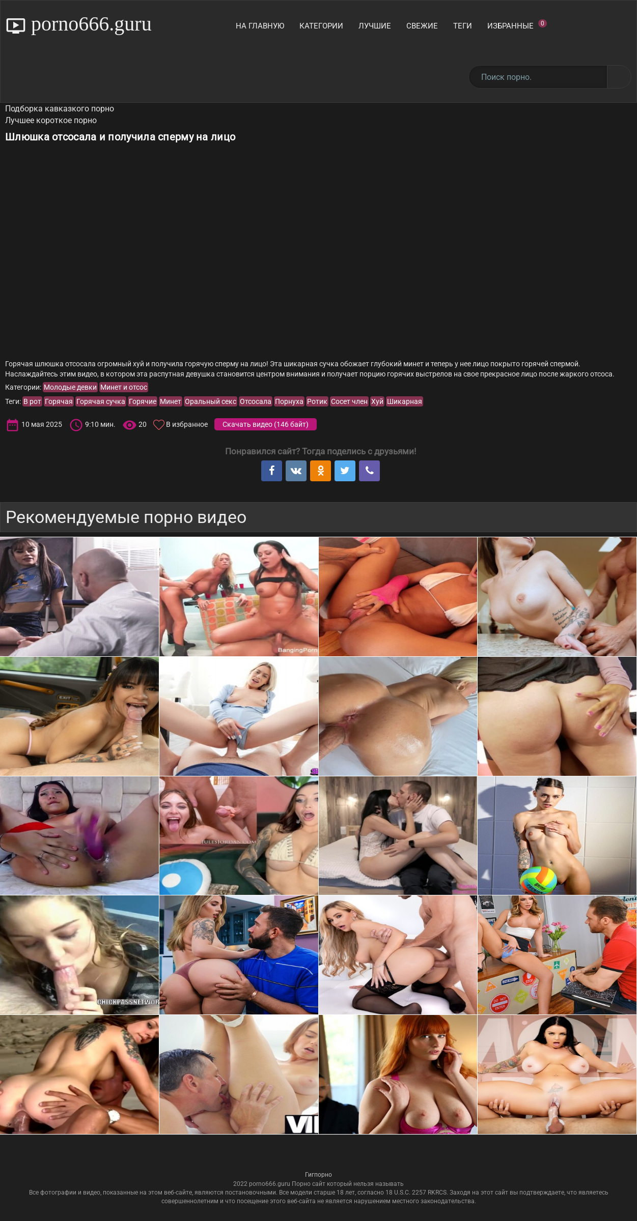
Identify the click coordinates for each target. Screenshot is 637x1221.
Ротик (317, 401)
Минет (170, 401)
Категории (321, 26)
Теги (462, 26)
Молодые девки (70, 387)
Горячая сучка (100, 401)
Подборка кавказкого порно (59, 108)
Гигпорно (318, 1174)
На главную (260, 26)
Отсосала (255, 401)
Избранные (517, 25)
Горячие (142, 401)
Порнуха (289, 401)
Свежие (422, 26)
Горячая (59, 401)
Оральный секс (210, 401)
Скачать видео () (266, 424)
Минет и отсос (123, 387)
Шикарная (404, 401)
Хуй (377, 401)
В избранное (187, 424)
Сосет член (349, 401)
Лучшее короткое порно (51, 120)
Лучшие (374, 26)
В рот (32, 401)
